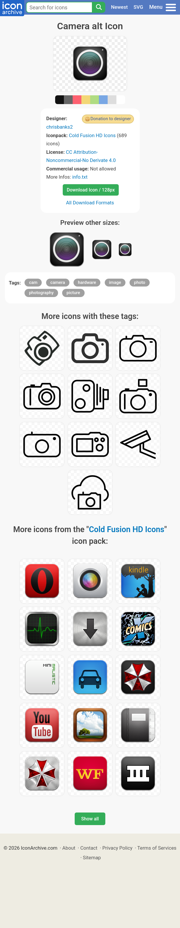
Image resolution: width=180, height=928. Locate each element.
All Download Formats (90, 203)
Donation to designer (110, 118)
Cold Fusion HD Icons (92, 135)
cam (33, 282)
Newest (119, 7)
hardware (87, 282)
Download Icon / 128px (91, 190)
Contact (88, 848)
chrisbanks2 (59, 127)
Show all (90, 819)
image (115, 282)
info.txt (79, 177)
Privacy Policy (117, 848)
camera (57, 282)
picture (73, 292)
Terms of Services (156, 848)
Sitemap (92, 857)
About (69, 848)
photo (139, 282)
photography (41, 292)
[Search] (98, 7)
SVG (138, 7)
